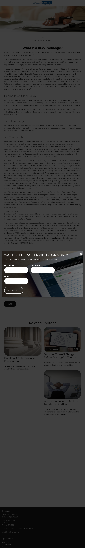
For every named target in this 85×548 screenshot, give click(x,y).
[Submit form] (13, 290)
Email (6, 276)
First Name (9, 265)
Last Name (35, 265)
